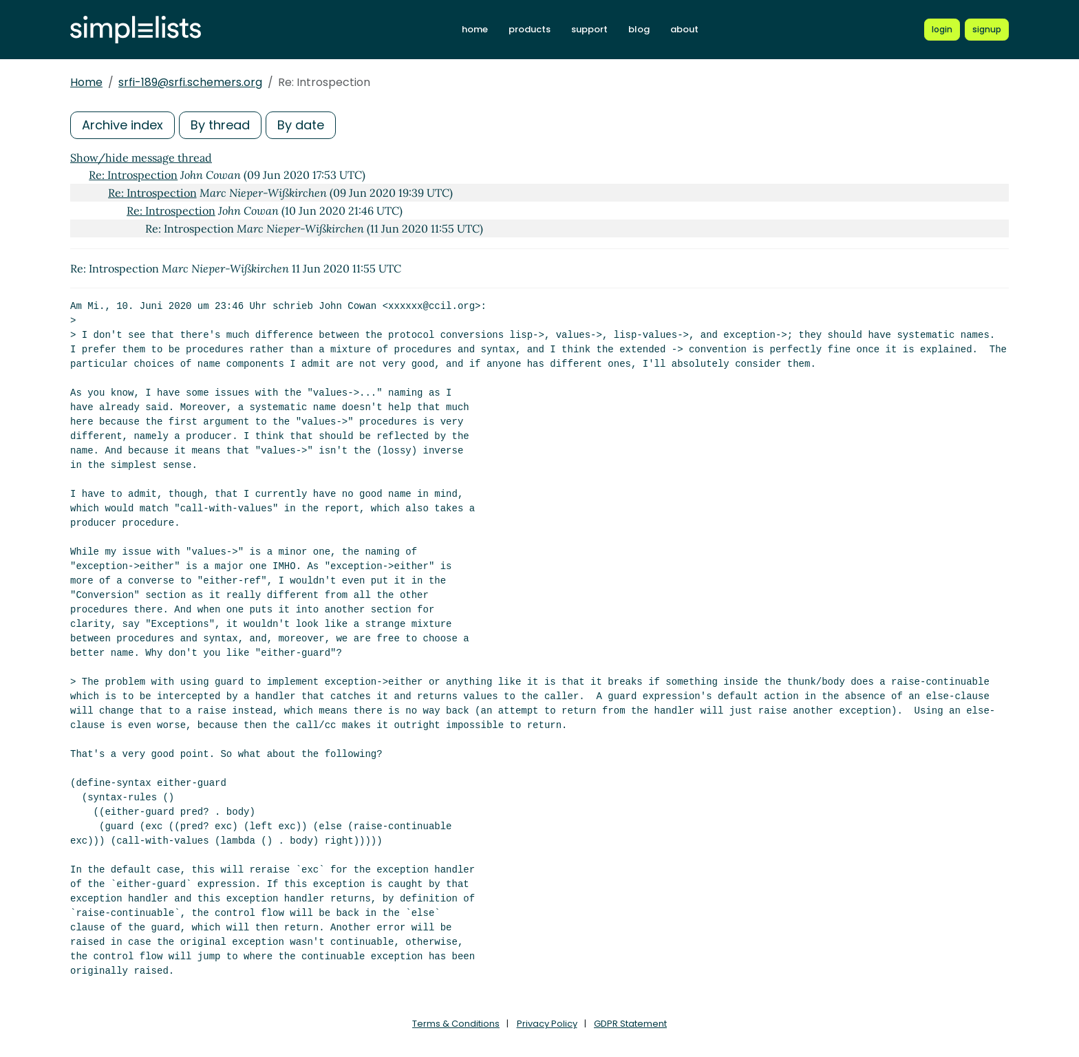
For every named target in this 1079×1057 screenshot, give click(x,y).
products (530, 29)
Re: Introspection (133, 175)
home (475, 29)
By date (300, 125)
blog (639, 29)
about (684, 29)
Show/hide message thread (141, 157)
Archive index (122, 125)
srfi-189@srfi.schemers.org (190, 82)
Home (86, 82)
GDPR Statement (630, 1023)
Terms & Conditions (456, 1023)
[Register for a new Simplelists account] (987, 30)
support (589, 29)
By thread (220, 125)
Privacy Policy (547, 1023)
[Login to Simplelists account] (942, 30)
